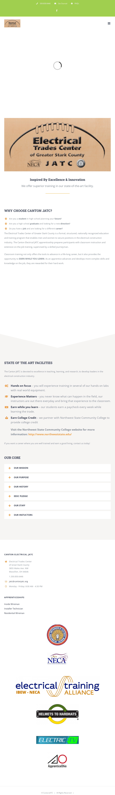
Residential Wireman (14, 613)
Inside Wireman (12, 604)
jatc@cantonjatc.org (18, 581)
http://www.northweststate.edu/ (50, 434)
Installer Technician (13, 608)
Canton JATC (48, 793)
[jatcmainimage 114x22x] (57, 120)
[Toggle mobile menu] (109, 23)
